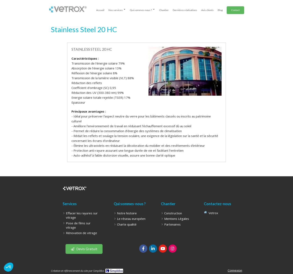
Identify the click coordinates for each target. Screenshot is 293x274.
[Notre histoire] (127, 213)
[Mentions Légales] (176, 219)
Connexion (235, 270)
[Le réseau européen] (131, 219)
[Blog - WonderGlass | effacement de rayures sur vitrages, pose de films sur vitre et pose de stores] (220, 9)
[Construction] (173, 213)
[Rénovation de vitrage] (81, 233)
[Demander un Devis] (235, 10)
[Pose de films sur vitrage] (83, 225)
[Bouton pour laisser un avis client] (84, 249)
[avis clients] (207, 9)
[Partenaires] (172, 224)
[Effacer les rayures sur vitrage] (83, 215)
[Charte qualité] (127, 224)
